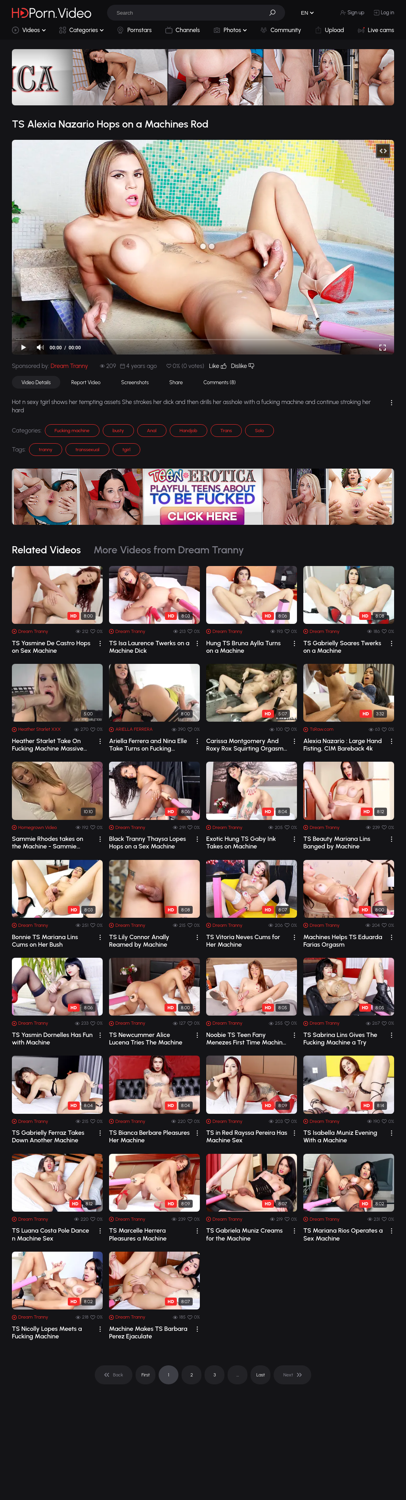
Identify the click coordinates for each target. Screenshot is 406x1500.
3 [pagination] (214, 1375)
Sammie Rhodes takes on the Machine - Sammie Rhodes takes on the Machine (47, 842)
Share (176, 382)
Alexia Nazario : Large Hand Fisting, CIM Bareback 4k (342, 744)
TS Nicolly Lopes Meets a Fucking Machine (47, 1332)
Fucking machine (72, 430)
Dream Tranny (69, 366)
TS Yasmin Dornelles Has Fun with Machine (52, 1038)
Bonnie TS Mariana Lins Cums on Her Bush (45, 940)
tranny (45, 449)
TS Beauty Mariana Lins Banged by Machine (336, 842)
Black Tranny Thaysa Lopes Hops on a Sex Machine (147, 842)
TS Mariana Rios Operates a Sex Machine (343, 1234)
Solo (259, 430)
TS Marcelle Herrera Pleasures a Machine (138, 1234)
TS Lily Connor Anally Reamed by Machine (139, 940)
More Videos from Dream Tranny (169, 549)
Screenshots (135, 382)
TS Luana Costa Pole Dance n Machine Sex (50, 1234)
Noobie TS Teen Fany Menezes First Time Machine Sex (246, 1038)
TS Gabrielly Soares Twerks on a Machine (342, 646)
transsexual (87, 449)
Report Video (86, 382)
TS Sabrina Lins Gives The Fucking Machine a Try (340, 1038)
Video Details (36, 382)
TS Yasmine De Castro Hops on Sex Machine (51, 646)
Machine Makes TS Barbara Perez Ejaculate (148, 1332)
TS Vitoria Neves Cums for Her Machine (243, 940)
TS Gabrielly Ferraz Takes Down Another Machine (48, 1136)
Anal (152, 430)
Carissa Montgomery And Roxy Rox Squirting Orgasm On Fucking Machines (244, 744)
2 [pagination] (191, 1375)
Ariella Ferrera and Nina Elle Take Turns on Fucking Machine (148, 744)
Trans (226, 430)
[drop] (100, 643)
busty (118, 430)
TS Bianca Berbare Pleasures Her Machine (149, 1136)
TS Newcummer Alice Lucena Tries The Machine (145, 1038)
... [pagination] (237, 1375)
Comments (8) (219, 382)
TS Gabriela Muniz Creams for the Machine (244, 1234)
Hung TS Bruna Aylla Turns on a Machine (243, 646)
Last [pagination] (261, 1375)
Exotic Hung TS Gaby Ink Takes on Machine (241, 842)
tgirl (126, 449)
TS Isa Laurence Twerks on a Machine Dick (149, 646)
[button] (275, 13)
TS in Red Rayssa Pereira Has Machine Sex (246, 1136)
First (146, 1375)
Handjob (188, 430)
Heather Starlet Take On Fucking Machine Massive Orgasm (47, 744)
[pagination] (113, 1374)
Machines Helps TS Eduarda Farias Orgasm (342, 940)
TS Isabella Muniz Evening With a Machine (340, 1136)
